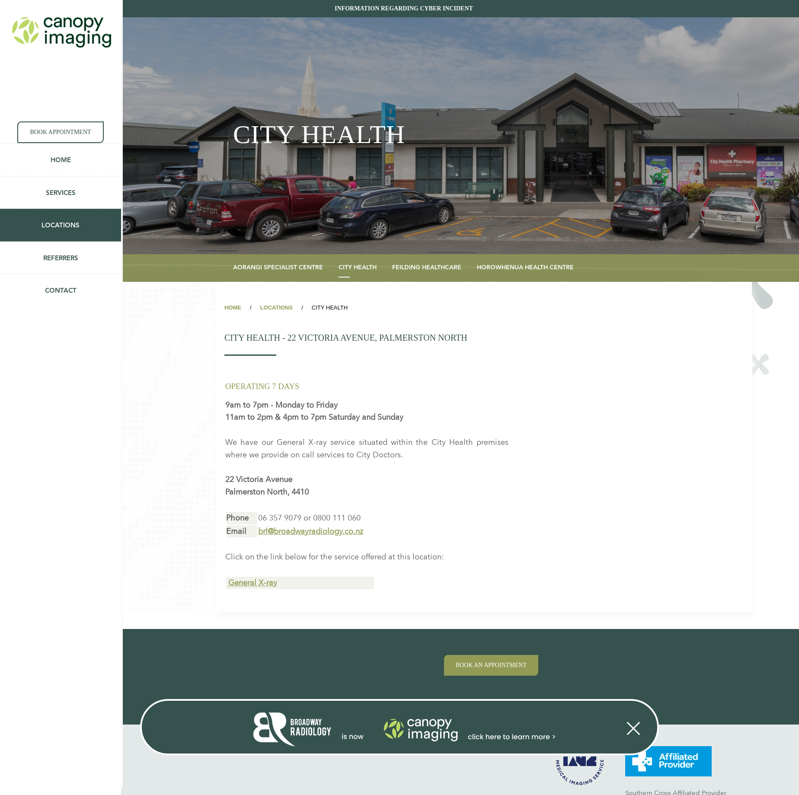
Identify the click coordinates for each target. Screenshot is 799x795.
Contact (61, 291)
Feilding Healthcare (426, 268)
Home (61, 160)
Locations (61, 226)
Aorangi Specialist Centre (278, 268)
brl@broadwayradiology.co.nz (310, 531)
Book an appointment (491, 665)
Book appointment (60, 132)
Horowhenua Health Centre (525, 268)
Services (61, 193)
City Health (358, 268)
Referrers (60, 258)
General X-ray (252, 582)
